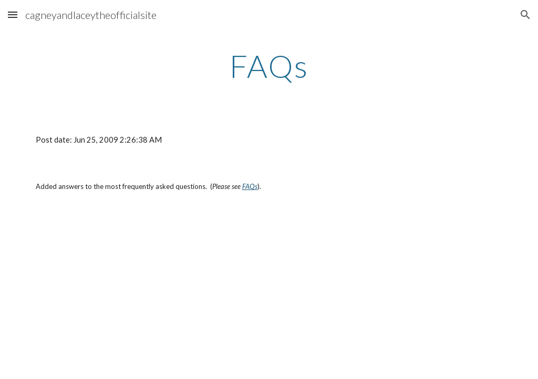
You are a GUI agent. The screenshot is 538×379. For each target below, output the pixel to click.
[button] (12, 14)
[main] (268, 65)
